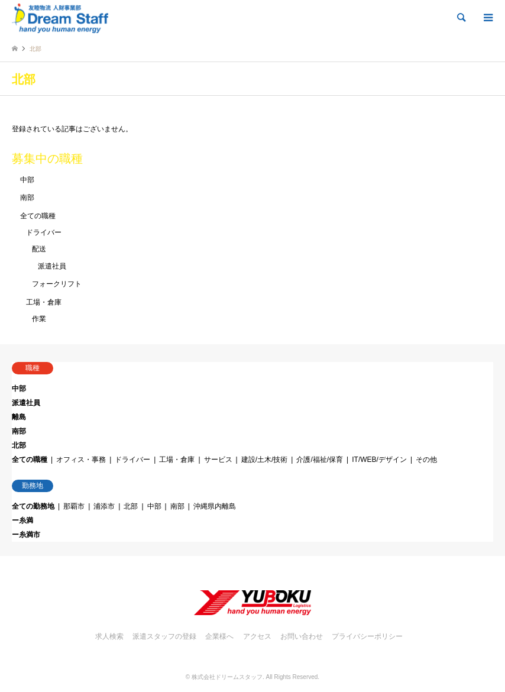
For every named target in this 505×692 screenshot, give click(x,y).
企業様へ (219, 636)
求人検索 (109, 636)
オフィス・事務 (81, 459)
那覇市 (74, 506)
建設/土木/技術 (264, 459)
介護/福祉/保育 (319, 459)
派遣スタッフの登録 (164, 636)
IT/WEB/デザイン (379, 459)
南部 (27, 197)
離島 (19, 417)
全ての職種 (38, 216)
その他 (426, 459)
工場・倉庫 (43, 302)
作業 (39, 319)
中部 (27, 180)
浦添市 (104, 506)
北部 (19, 445)
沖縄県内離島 (214, 506)
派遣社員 (52, 266)
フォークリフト (57, 284)
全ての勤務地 (33, 506)
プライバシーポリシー (367, 636)
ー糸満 (22, 520)
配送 (39, 249)
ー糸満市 (26, 535)
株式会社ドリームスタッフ (227, 677)
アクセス (257, 636)
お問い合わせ (301, 636)
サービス (218, 459)
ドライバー (43, 232)
